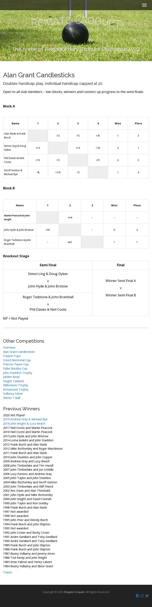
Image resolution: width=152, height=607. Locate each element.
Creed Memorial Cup (17, 360)
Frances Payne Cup (16, 364)
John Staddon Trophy (17, 373)
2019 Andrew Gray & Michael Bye (25, 419)
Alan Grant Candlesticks (19, 352)
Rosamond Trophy (15, 389)
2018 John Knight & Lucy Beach (24, 423)
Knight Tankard (13, 381)
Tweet (7, 572)
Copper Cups (12, 356)
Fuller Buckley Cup (15, 368)
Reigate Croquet (74, 592)
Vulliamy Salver (13, 393)
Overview (9, 347)
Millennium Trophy (15, 385)
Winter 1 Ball (11, 398)
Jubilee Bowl (11, 377)
